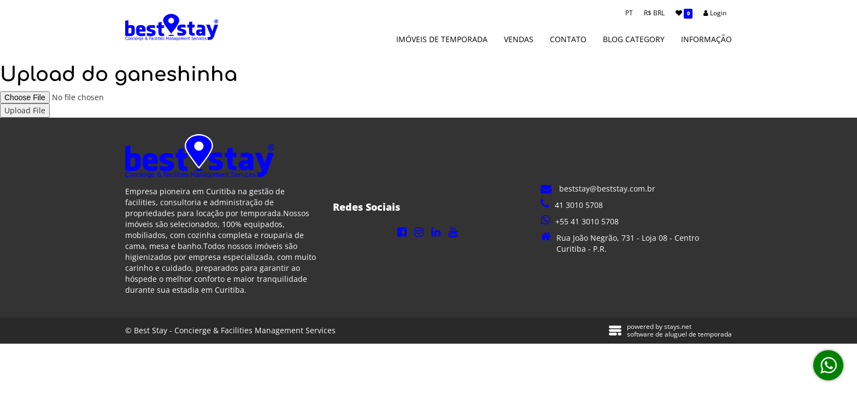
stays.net (677, 326)
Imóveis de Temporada (442, 39)
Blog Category (634, 39)
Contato (568, 39)
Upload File (24, 110)
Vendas (518, 39)
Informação (706, 39)
